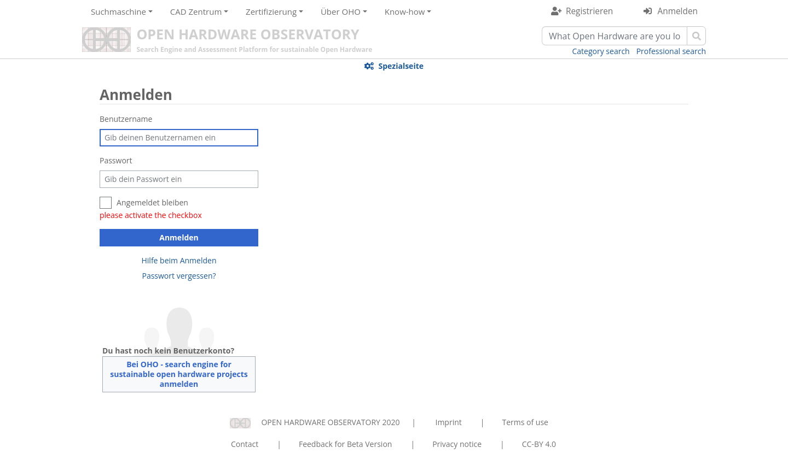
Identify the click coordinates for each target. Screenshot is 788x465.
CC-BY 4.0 (539, 444)
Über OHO (341, 11)
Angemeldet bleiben (152, 202)
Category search (601, 51)
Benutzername (126, 119)
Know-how (405, 11)
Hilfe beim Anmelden (179, 260)
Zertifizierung (271, 11)
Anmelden (678, 11)
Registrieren (589, 11)
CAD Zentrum (196, 11)
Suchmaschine (118, 11)
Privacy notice (457, 444)
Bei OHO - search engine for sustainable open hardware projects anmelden (179, 374)
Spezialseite (401, 66)
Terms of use (525, 422)
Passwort (116, 160)
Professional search (671, 51)
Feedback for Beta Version (345, 444)
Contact (244, 444)
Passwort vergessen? (179, 275)
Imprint (449, 422)
